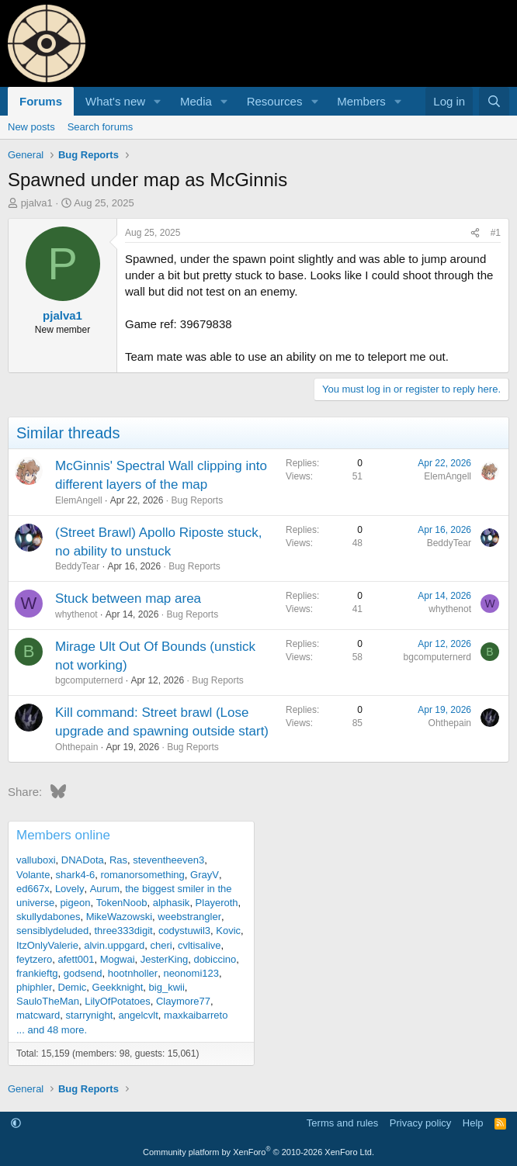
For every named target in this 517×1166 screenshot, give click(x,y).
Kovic (228, 930)
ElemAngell (78, 500)
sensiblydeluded (52, 930)
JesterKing (164, 959)
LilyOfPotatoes (118, 1001)
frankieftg (36, 973)
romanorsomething (142, 875)
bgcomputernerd (89, 680)
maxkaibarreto (195, 1015)
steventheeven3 (168, 860)
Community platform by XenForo (258, 1152)
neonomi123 (191, 973)
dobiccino (214, 959)
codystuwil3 (184, 930)
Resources (275, 101)
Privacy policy (420, 1123)
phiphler (34, 987)
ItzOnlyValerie (47, 945)
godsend (83, 973)
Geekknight (118, 987)
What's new (115, 101)
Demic (72, 987)
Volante (33, 875)
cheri (161, 945)
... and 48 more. (51, 1030)
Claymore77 (183, 1001)
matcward (38, 1015)
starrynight (89, 1015)
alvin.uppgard (114, 945)
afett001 (75, 959)
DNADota (82, 860)
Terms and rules (342, 1123)
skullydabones (48, 916)
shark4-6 (75, 875)
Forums (40, 101)
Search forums (101, 127)
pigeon (75, 902)
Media (196, 101)
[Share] (475, 233)
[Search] (494, 101)
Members (361, 101)
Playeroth (217, 902)
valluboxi (36, 860)
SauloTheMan (47, 1001)
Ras (118, 860)
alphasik (171, 902)
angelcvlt (138, 1015)
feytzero (34, 959)
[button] (157, 101)
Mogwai (117, 959)
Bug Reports (197, 500)
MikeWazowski (119, 916)
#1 (496, 232)
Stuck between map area (128, 598)
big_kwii (167, 987)
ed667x (33, 888)
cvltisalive (199, 945)
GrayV (204, 875)
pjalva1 (37, 203)
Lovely (70, 888)
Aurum (105, 888)
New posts (31, 127)
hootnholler (133, 973)
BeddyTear (77, 566)
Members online (63, 835)
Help (473, 1123)
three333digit (123, 930)
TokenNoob (121, 902)
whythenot (76, 614)
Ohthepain (76, 747)
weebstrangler (189, 916)
